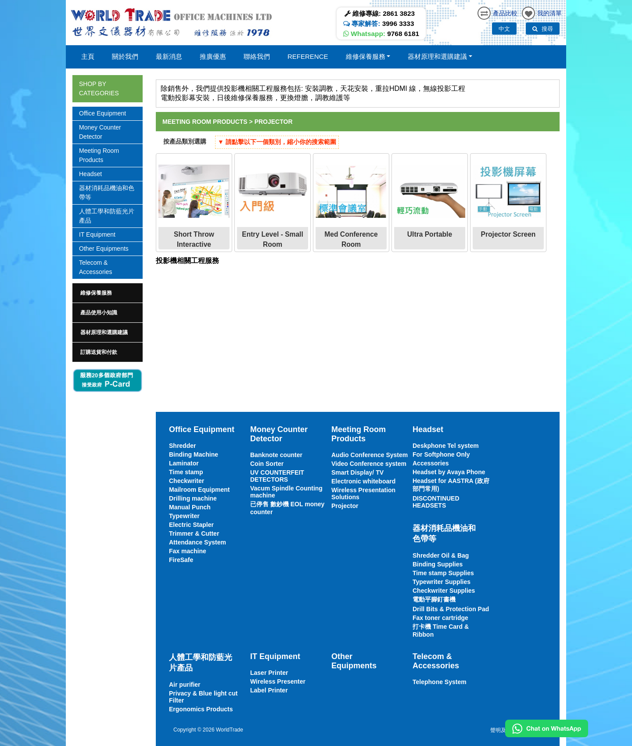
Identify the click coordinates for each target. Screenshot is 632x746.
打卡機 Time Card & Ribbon (441, 630)
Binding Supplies (438, 564)
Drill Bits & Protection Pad (451, 609)
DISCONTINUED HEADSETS (436, 502)
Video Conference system (368, 463)
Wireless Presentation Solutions (363, 494)
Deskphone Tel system (446, 445)
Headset (90, 173)
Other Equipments (104, 248)
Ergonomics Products (201, 709)
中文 (504, 28)
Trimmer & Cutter (194, 533)
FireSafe (181, 559)
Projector (274, 121)
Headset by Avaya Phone (449, 472)
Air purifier (185, 684)
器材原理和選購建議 (104, 332)
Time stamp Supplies (443, 573)
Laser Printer (269, 672)
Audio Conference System (369, 454)
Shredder (182, 445)
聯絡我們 (257, 56)
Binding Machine (193, 454)
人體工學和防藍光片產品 (106, 216)
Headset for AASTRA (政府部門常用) (451, 484)
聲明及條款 (503, 730)
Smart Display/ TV (357, 472)
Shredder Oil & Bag (441, 555)
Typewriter (184, 515)
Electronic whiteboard (363, 481)
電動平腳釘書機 (434, 599)
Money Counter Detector (100, 132)
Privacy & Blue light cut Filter (203, 697)
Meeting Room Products (99, 155)
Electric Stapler (191, 524)
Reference (307, 56)
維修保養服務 (96, 293)
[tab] (107, 293)
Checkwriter (186, 480)
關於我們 (125, 56)
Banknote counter (276, 454)
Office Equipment (102, 113)
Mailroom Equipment (199, 489)
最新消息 (169, 56)
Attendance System (197, 542)
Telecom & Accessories (95, 267)
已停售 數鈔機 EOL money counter (287, 508)
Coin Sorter (267, 463)
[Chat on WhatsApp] (546, 728)
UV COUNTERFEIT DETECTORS (277, 476)
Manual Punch (190, 507)
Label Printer (269, 690)
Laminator (184, 463)
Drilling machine (193, 498)
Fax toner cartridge (440, 617)
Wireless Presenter (277, 681)
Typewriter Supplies (441, 581)
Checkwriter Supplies (444, 590)
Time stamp (186, 472)
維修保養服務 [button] (365, 56)
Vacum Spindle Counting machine (286, 492)
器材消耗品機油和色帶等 (106, 192)
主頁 (87, 56)
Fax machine (187, 551)
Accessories (431, 463)
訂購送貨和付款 (98, 352)
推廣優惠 (213, 56)
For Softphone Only (441, 454)
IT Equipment (97, 234)
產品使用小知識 (98, 313)
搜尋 (542, 28)
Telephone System (440, 681)
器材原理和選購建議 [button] (437, 56)
